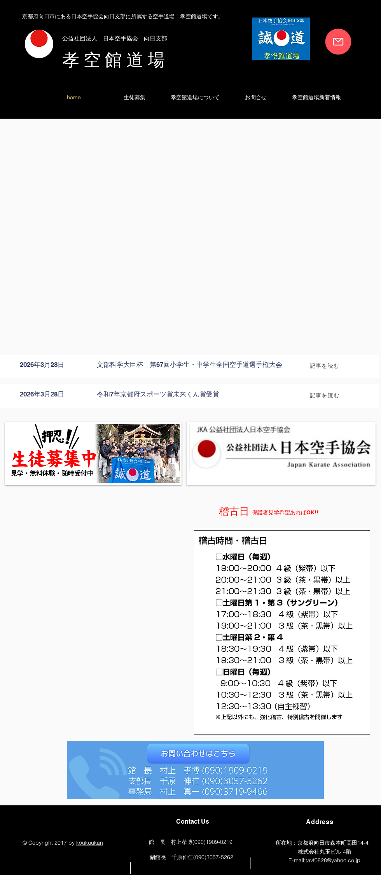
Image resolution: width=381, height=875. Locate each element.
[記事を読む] (325, 365)
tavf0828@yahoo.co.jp (333, 860)
